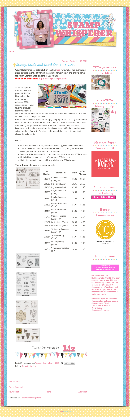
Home (11, 51)
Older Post (82, 391)
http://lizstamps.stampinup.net (52, 78)
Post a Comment (16, 387)
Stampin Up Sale (29, 366)
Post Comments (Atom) (31, 397)
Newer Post (14, 391)
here (58, 70)
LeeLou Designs (68, 411)
